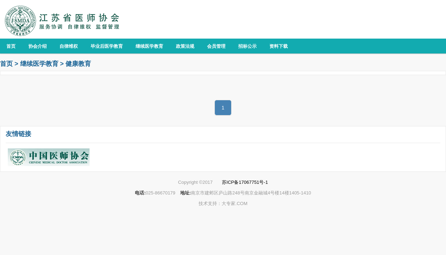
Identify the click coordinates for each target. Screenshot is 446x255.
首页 (6, 63)
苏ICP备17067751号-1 (245, 182)
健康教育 (78, 63)
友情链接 (18, 133)
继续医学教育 (39, 63)
